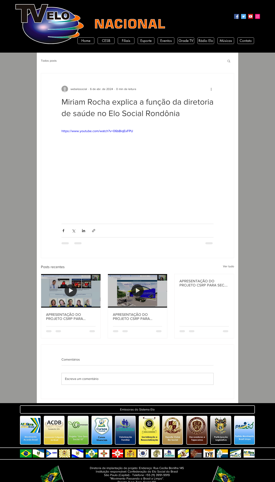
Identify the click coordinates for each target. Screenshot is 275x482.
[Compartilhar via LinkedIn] (84, 231)
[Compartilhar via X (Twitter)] (73, 231)
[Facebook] (236, 16)
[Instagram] (257, 16)
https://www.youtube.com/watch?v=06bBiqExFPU (97, 131)
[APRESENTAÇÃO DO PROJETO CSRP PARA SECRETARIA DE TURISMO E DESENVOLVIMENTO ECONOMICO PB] (137, 290)
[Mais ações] (211, 88)
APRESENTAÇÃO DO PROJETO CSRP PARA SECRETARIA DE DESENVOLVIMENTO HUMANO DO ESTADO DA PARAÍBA (68, 316)
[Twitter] (243, 16)
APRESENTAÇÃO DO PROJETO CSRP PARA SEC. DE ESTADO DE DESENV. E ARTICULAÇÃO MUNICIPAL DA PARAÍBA (202, 283)
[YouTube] (250, 16)
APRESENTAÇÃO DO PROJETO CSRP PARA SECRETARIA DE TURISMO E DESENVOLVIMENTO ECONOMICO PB (136, 316)
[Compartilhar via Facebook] (63, 231)
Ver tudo (228, 266)
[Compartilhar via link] (94, 231)
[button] (229, 60)
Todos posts (49, 60)
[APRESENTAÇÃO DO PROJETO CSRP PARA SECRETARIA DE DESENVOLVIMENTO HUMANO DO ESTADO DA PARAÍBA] (71, 290)
